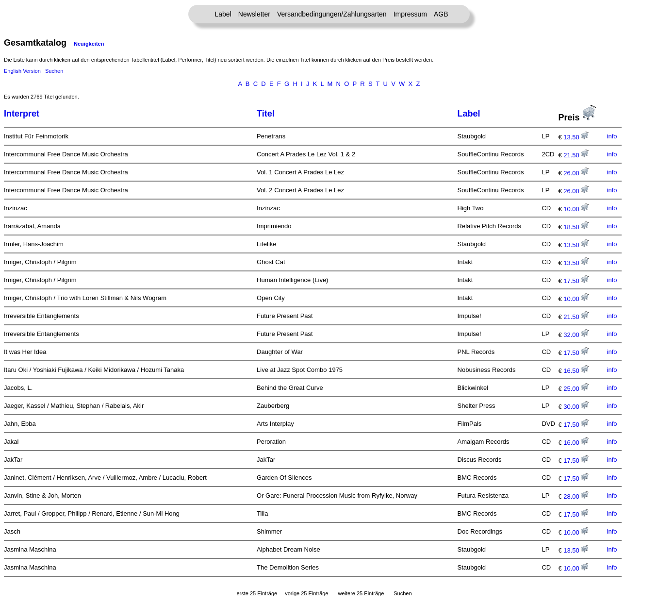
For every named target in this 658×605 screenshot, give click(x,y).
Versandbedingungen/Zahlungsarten (332, 14)
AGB (441, 14)
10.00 (576, 209)
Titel (266, 113)
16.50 (576, 370)
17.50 (576, 281)
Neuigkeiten (89, 44)
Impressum (410, 14)
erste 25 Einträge (256, 593)
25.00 (576, 388)
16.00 (576, 442)
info (612, 136)
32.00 (576, 334)
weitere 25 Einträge (361, 593)
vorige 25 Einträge (306, 593)
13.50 (576, 137)
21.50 (576, 155)
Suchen (54, 71)
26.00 (576, 173)
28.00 (576, 496)
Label (223, 14)
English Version (22, 71)
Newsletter (254, 14)
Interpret (21, 113)
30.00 (576, 406)
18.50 (576, 227)
